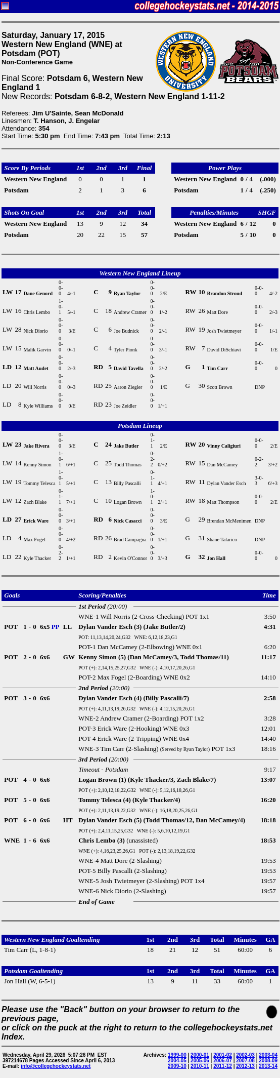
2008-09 (268, 1060)
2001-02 (222, 1055)
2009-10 (177, 1066)
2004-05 (177, 1060)
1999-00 (177, 1055)
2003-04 (268, 1055)
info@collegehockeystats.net (55, 1066)
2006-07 (222, 1060)
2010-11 (200, 1066)
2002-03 (245, 1055)
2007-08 (245, 1060)
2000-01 (200, 1055)
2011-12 (222, 1066)
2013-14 (268, 1066)
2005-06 (200, 1060)
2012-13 (245, 1066)
